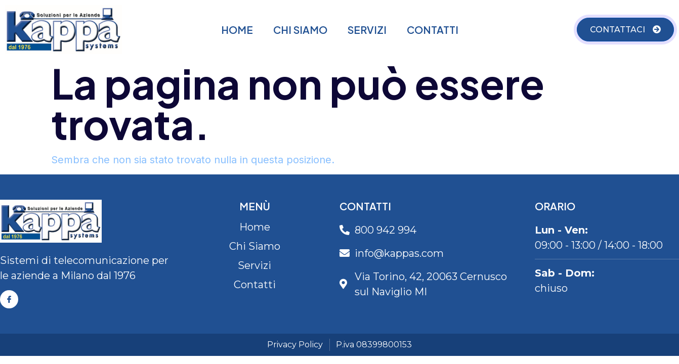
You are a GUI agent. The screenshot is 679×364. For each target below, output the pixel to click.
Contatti (432, 29)
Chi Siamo (300, 29)
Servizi (367, 29)
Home (237, 29)
